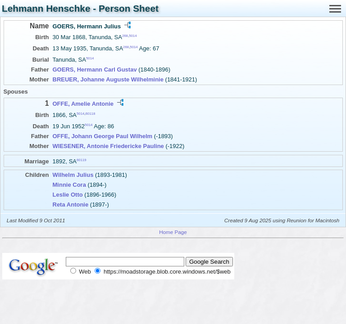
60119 (81, 160)
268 (125, 36)
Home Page (173, 232)
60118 (91, 113)
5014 (133, 36)
